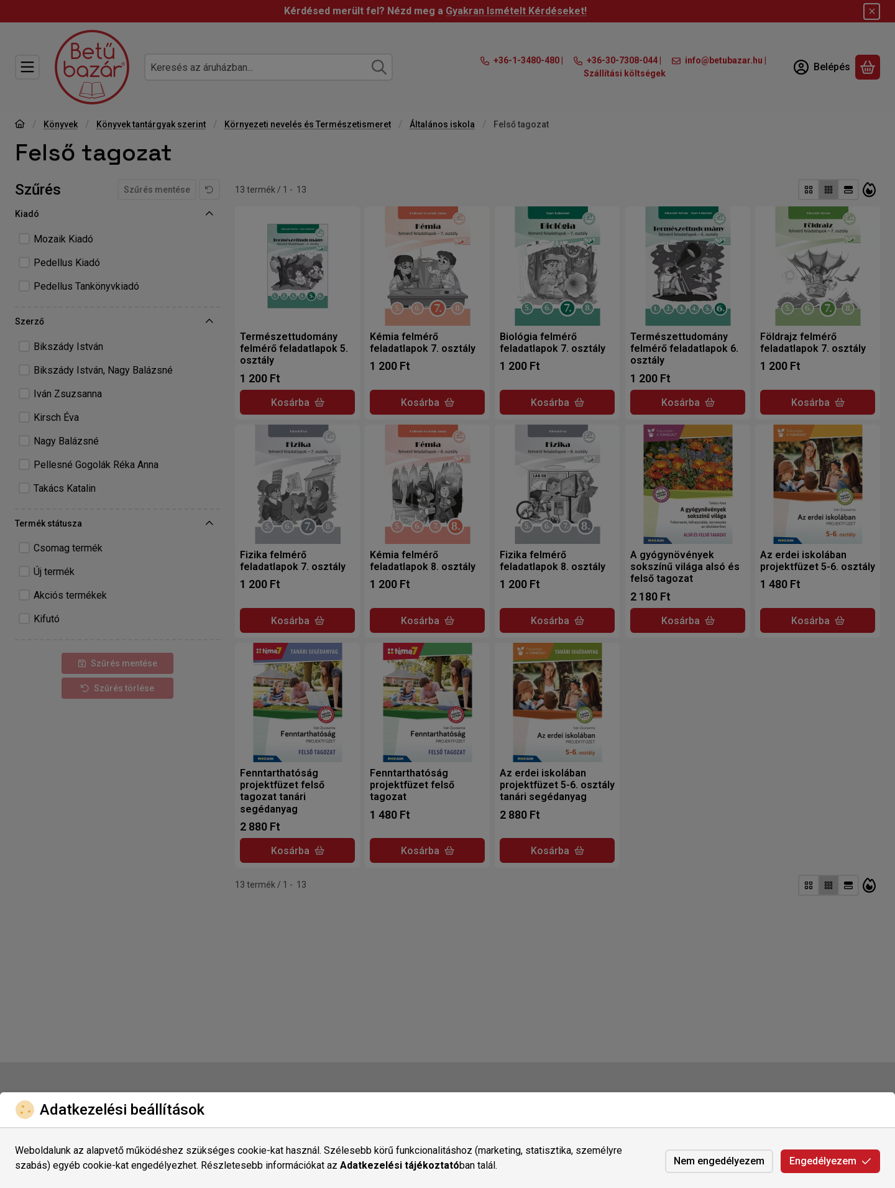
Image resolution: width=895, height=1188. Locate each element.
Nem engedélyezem (719, 1161)
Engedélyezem (830, 1161)
